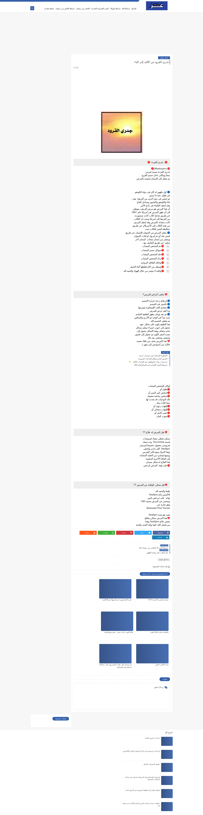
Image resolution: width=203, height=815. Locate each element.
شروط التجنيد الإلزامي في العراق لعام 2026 (150, 365)
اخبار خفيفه (164, 58)
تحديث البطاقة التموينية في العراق (148, 759)
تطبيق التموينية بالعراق (152, 707)
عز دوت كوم (147, 812)
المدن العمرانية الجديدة (100, 9)
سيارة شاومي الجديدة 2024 (158, 591)
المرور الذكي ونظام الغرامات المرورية (152, 359)
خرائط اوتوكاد (115, 9)
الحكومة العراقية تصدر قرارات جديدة (153, 356)
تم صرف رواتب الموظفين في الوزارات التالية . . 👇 (148, 362)
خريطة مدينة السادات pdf (151, 772)
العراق (133, 9)
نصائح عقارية (49, 9)
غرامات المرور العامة (152, 681)
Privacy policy (120, 2)
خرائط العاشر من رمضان (65, 9)
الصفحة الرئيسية (132, 2)
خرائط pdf (126, 9)
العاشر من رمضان (83, 9)
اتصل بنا (111, 2)
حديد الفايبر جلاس (130, 623)
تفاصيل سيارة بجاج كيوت (95, 591)
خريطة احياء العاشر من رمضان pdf (147, 785)
